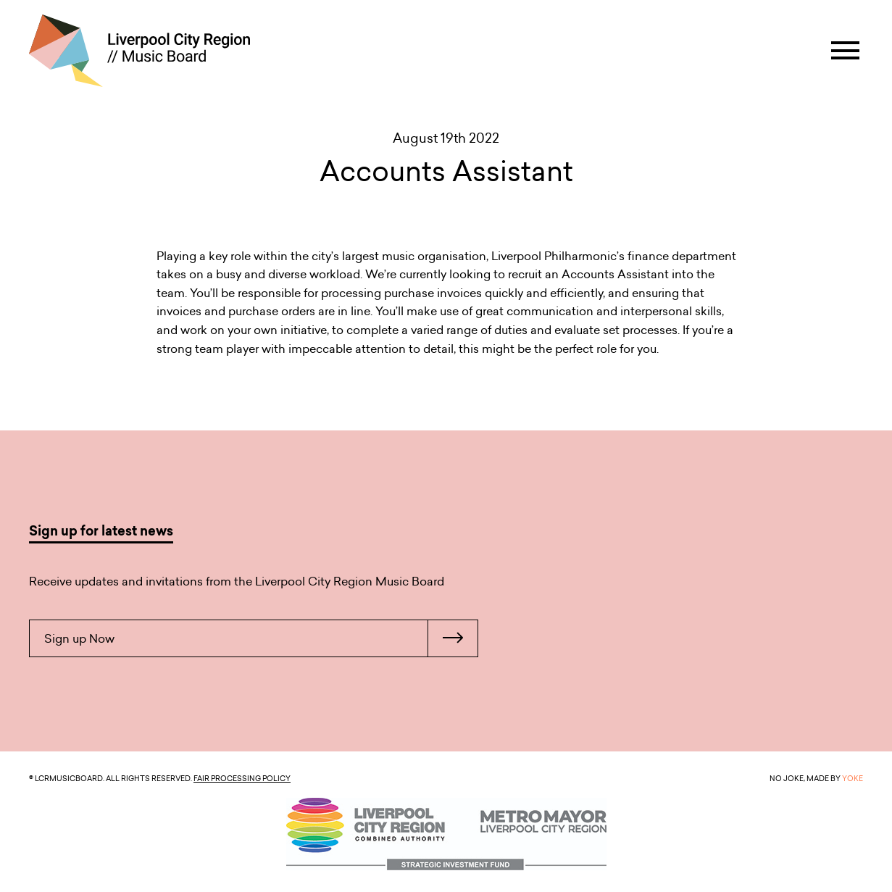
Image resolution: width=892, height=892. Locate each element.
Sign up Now (261, 638)
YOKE (852, 778)
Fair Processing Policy (242, 778)
